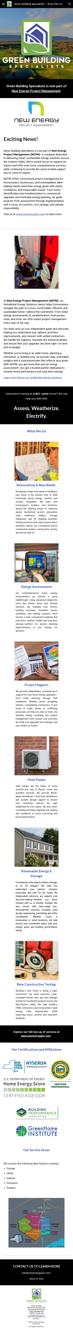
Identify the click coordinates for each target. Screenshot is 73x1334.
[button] (3, 4)
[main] (36, 89)
